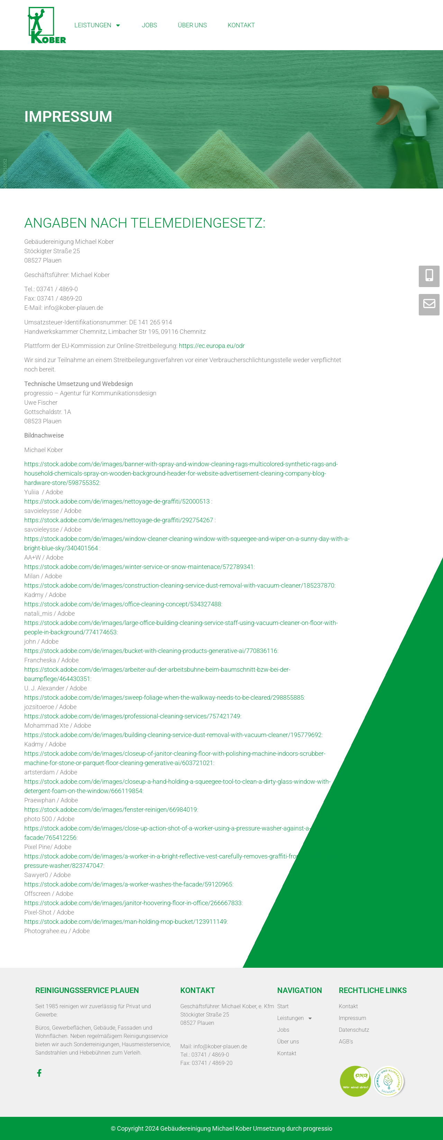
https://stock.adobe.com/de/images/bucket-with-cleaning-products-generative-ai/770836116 (150, 650)
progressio (317, 1128)
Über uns (192, 25)
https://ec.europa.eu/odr (212, 345)
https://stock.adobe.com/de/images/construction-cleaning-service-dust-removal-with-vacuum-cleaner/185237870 (179, 585)
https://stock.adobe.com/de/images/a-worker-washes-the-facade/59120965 (128, 884)
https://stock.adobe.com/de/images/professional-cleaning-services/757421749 (132, 716)
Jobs (149, 25)
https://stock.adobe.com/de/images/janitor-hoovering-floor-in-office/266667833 (133, 903)
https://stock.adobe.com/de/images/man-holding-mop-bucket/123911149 (125, 921)
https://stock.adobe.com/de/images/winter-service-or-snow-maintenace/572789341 (139, 566)
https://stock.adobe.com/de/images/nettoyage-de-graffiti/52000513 (117, 501)
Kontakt (241, 25)
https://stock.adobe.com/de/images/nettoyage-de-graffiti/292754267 (118, 520)
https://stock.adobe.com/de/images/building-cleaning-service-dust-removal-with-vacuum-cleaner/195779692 (173, 734)
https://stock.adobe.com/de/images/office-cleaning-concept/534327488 (122, 604)
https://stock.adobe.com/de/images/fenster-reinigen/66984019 (110, 809)
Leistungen (97, 25)
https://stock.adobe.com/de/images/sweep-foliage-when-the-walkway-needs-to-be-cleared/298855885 (164, 697)
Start (283, 1006)
